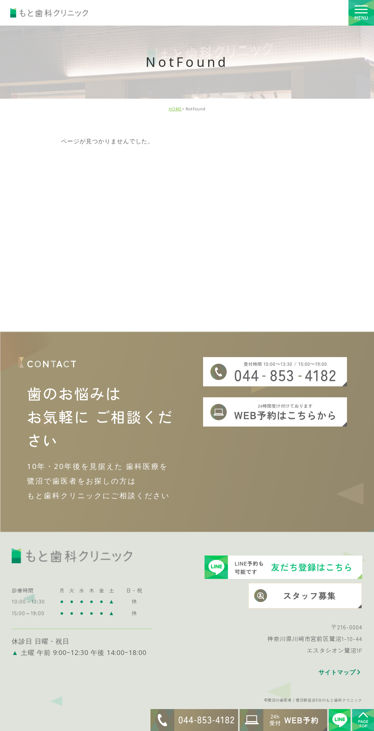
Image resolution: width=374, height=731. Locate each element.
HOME (175, 108)
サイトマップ (337, 667)
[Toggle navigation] (361, 13)
